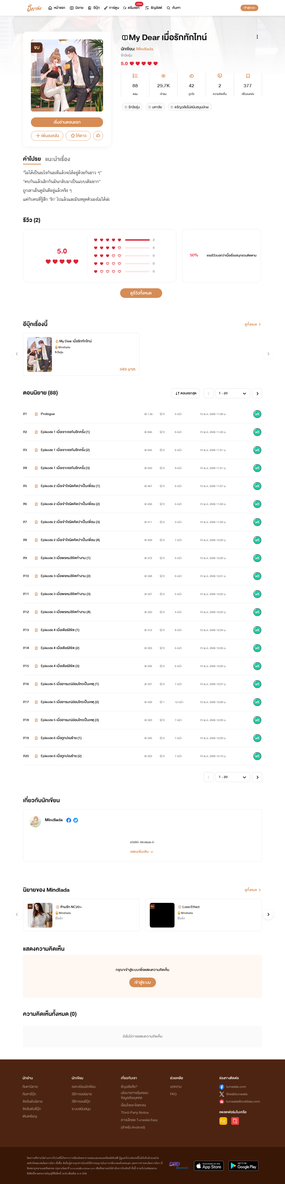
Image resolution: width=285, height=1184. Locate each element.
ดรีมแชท (132, 6)
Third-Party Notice (135, 1113)
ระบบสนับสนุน (81, 1109)
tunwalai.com (236, 1087)
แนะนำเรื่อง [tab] (57, 159)
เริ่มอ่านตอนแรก (67, 122)
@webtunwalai (236, 1094)
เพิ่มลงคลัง (47, 135)
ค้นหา (173, 8)
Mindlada (144, 49)
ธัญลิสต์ (153, 8)
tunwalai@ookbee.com (243, 1101)
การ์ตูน (111, 8)
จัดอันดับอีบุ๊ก (31, 1109)
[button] (142, 850)
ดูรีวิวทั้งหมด (141, 293)
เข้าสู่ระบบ (249, 7)
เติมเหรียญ (29, 1116)
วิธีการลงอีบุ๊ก (81, 1101)
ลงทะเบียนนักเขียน (83, 1087)
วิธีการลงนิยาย (82, 1094)
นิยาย (76, 8)
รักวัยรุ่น (126, 55)
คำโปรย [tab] (32, 159)
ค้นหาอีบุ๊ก (29, 1094)
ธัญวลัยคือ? (129, 1087)
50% (194, 255)
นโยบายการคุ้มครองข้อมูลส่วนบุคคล (134, 1095)
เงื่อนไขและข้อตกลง (133, 1105)
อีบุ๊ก (93, 8)
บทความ (175, 1087)
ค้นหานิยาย (30, 1087)
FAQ (173, 1094)
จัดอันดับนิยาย (32, 1101)
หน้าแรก (56, 8)
